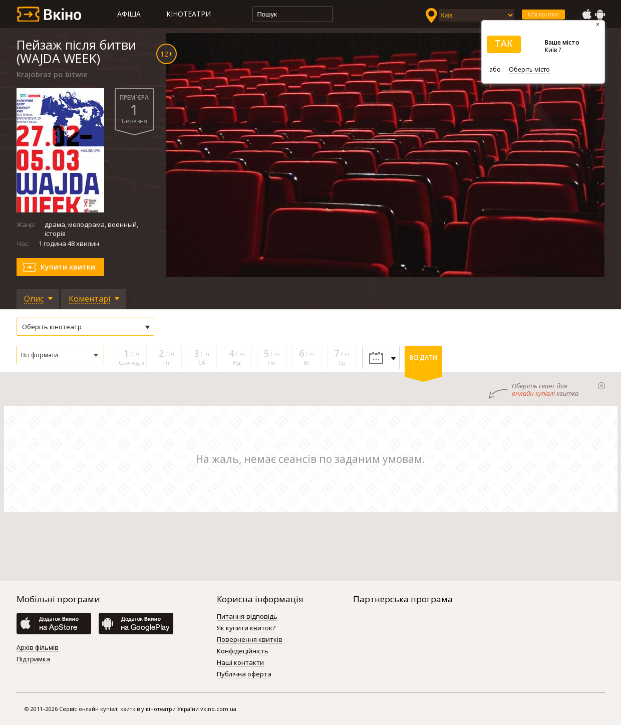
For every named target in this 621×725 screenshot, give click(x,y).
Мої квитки (543, 14)
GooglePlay (600, 14)
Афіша (129, 14)
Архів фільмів (38, 648)
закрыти (601, 385)
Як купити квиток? (246, 628)
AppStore (586, 14)
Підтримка (33, 659)
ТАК (504, 43)
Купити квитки (68, 267)
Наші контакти (240, 663)
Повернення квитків (249, 640)
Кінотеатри (188, 14)
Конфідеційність (242, 651)
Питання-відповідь (247, 617)
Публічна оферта (244, 674)
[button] (60, 355)
